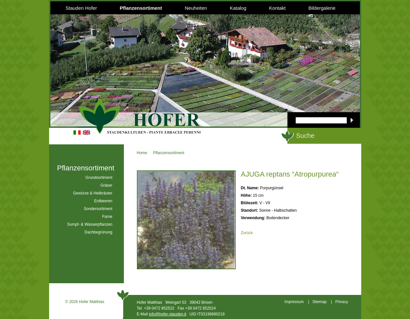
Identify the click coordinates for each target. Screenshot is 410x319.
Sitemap (319, 301)
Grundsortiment (99, 177)
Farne (107, 216)
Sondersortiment (98, 208)
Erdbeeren (103, 201)
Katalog (238, 8)
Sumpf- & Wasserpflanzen (89, 224)
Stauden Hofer (81, 8)
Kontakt (277, 8)
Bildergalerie (321, 8)
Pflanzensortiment (141, 8)
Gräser (106, 185)
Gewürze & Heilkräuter (92, 193)
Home (142, 153)
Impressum (294, 301)
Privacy (341, 301)
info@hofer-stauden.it (167, 314)
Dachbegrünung (98, 232)
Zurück (247, 233)
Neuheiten (196, 8)
